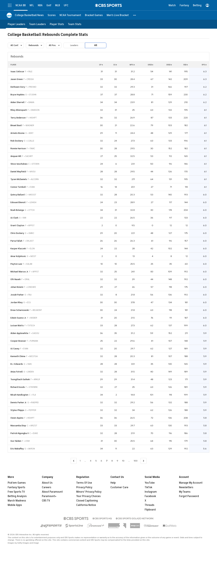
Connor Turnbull (18, 187)
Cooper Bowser (18, 340)
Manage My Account (190, 482)
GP (101, 65)
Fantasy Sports (16, 487)
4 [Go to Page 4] (90, 460)
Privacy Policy (84, 487)
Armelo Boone (17, 133)
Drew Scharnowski (19, 310)
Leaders (74, 45)
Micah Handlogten (19, 394)
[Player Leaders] (16, 24)
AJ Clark (14, 217)
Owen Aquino (16, 417)
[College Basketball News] (29, 15)
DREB (169, 65)
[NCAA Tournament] (70, 15)
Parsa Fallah (16, 240)
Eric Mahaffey (17, 448)
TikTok (148, 487)
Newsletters (186, 487)
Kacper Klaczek (18, 248)
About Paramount (52, 491)
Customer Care (119, 487)
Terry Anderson (18, 117)
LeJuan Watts (17, 325)
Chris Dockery (17, 233)
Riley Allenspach (18, 110)
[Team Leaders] (37, 24)
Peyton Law (16, 264)
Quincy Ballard (17, 194)
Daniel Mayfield (18, 171)
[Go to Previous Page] (74, 461)
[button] (135, 15)
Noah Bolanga (17, 210)
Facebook (150, 496)
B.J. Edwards (16, 364)
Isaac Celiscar (17, 71)
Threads (149, 505)
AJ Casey (14, 348)
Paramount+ (49, 496)
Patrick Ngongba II (19, 433)
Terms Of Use (84, 482)
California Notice (86, 505)
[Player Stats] (57, 24)
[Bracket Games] (94, 15)
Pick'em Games (17, 482)
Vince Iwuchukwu (18, 163)
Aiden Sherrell (17, 102)
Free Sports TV (16, 491)
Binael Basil (16, 125)
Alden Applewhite (19, 333)
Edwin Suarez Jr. (18, 317)
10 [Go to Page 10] (123, 460)
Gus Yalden (15, 441)
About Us (47, 482)
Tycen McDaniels (18, 179)
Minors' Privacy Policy (88, 491)
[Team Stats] (74, 24)
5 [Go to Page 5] (96, 460)
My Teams (184, 491)
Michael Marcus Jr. (19, 271)
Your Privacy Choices (88, 496)
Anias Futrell (16, 371)
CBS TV (46, 500)
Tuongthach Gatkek (20, 379)
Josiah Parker (17, 294)
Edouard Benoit (18, 202)
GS (115, 65)
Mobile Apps (15, 505)
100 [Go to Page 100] (135, 460)
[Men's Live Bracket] (118, 15)
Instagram (151, 491)
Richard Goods (17, 387)
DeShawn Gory (17, 86)
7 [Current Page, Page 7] (107, 460)
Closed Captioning (87, 500)
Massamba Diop (18, 425)
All (95, 45)
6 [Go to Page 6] (101, 460)
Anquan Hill (15, 156)
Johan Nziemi (16, 287)
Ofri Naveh (15, 279)
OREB (150, 65)
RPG (204, 65)
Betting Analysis (17, 496)
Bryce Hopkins (17, 94)
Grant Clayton (17, 225)
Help (113, 482)
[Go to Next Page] (143, 461)
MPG (132, 65)
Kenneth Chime (17, 356)
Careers (46, 487)
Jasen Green (16, 79)
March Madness (17, 500)
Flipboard (150, 509)
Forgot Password (189, 496)
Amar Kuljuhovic (18, 256)
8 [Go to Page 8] (112, 460)
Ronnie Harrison (18, 148)
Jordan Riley (16, 302)
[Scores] (52, 15)
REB (185, 65)
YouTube (150, 482)
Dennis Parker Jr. (18, 402)
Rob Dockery (16, 140)
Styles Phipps (17, 410)
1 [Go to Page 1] (80, 460)
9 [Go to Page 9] (117, 460)
